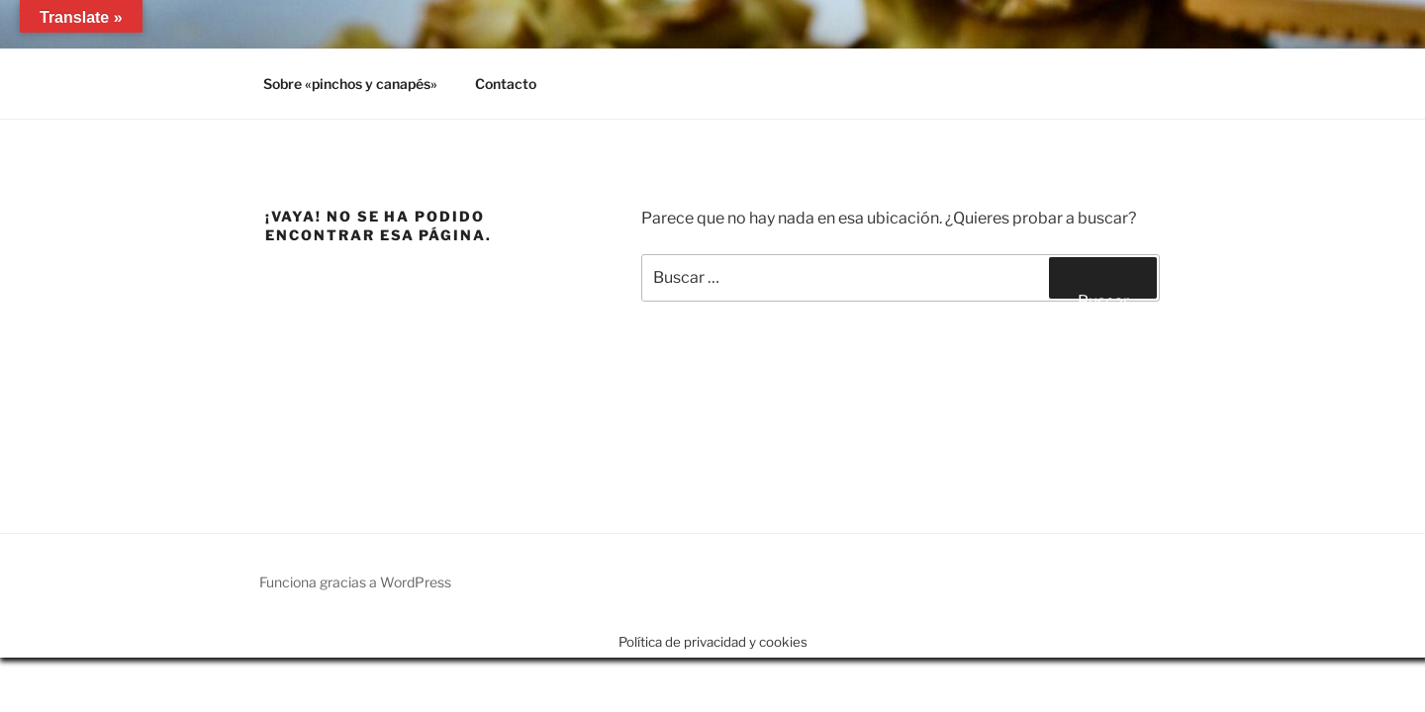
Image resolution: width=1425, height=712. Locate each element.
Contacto (505, 83)
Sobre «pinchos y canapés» (350, 83)
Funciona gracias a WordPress (355, 582)
